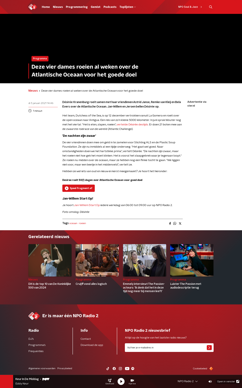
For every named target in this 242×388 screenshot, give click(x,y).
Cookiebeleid (200, 368)
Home (46, 7)
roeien (82, 223)
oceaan (73, 223)
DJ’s (31, 339)
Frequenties (36, 351)
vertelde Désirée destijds (132, 124)
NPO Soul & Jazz (190, 6)
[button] (110, 381)
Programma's (37, 345)
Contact (86, 339)
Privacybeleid (64, 368)
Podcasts (110, 7)
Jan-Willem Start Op (87, 205)
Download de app (92, 345)
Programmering (77, 7)
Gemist (95, 7)
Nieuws (58, 7)
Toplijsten (127, 7)
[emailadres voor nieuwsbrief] (169, 347)
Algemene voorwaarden (41, 368)
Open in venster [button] (228, 381)
